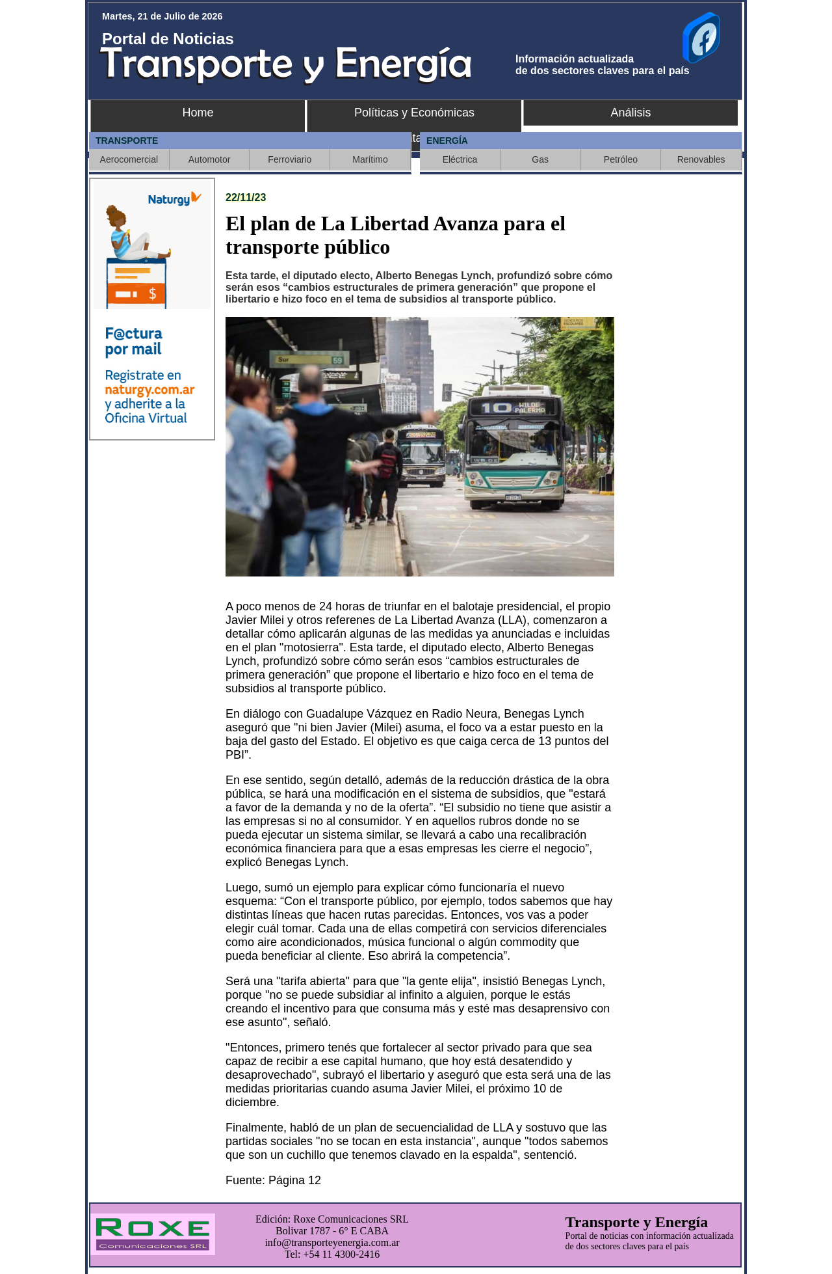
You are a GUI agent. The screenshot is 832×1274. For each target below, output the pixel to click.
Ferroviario (289, 159)
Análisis (630, 112)
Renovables (701, 159)
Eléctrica (460, 159)
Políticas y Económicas (414, 112)
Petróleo (621, 159)
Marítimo (369, 159)
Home (197, 112)
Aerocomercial (129, 159)
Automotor (209, 159)
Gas (540, 159)
